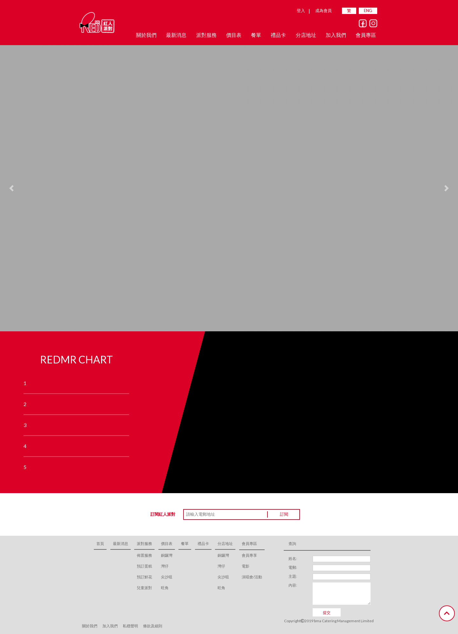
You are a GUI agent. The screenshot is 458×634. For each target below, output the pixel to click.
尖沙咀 (166, 577)
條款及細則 (152, 626)
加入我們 (336, 35)
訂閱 (284, 514)
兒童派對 (144, 587)
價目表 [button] (233, 35)
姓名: (292, 558)
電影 (245, 566)
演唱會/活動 (252, 577)
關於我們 (146, 35)
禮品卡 (278, 35)
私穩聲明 (130, 626)
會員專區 (249, 543)
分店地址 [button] (306, 35)
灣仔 (165, 566)
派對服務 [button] (206, 35)
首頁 (100, 543)
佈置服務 (144, 555)
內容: (292, 585)
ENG (368, 10)
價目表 (166, 543)
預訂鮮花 (144, 577)
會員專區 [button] (366, 35)
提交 (326, 612)
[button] (11, 188)
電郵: (292, 567)
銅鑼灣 (166, 555)
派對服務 (144, 543)
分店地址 (225, 543)
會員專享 (249, 555)
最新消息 (176, 35)
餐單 (256, 35)
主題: (292, 576)
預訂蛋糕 (144, 566)
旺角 (165, 587)
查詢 (292, 543)
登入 (301, 10)
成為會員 (323, 10)
